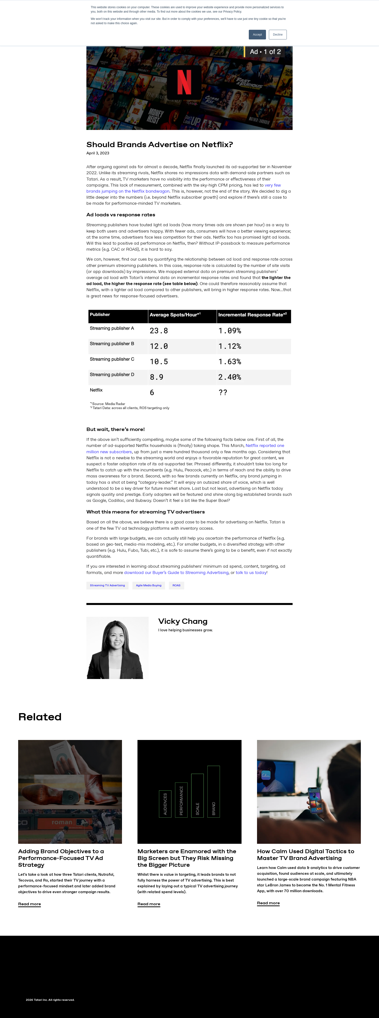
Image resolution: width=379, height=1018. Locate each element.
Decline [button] (278, 34)
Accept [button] (257, 34)
